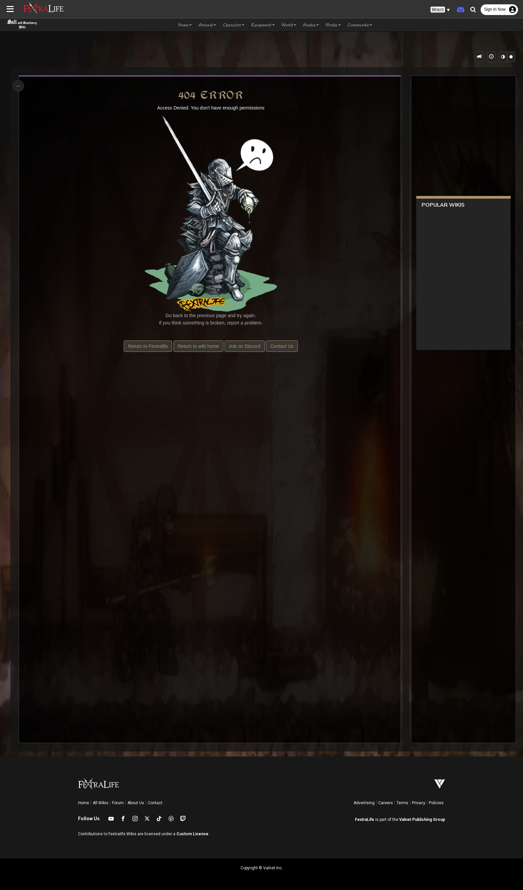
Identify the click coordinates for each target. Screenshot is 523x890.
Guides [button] (311, 24)
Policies (436, 803)
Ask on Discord (244, 346)
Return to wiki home (198, 346)
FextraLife (364, 819)
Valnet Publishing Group (422, 819)
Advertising (364, 803)
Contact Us (281, 346)
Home (83, 803)
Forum (118, 803)
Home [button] (185, 24)
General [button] (207, 24)
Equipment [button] (263, 24)
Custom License (192, 834)
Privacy (418, 803)
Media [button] (333, 24)
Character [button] (233, 24)
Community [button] (360, 24)
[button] (440, 10)
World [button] (289, 24)
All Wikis (100, 803)
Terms (402, 803)
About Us (135, 803)
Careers (385, 803)
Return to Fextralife (148, 346)
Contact (155, 803)
